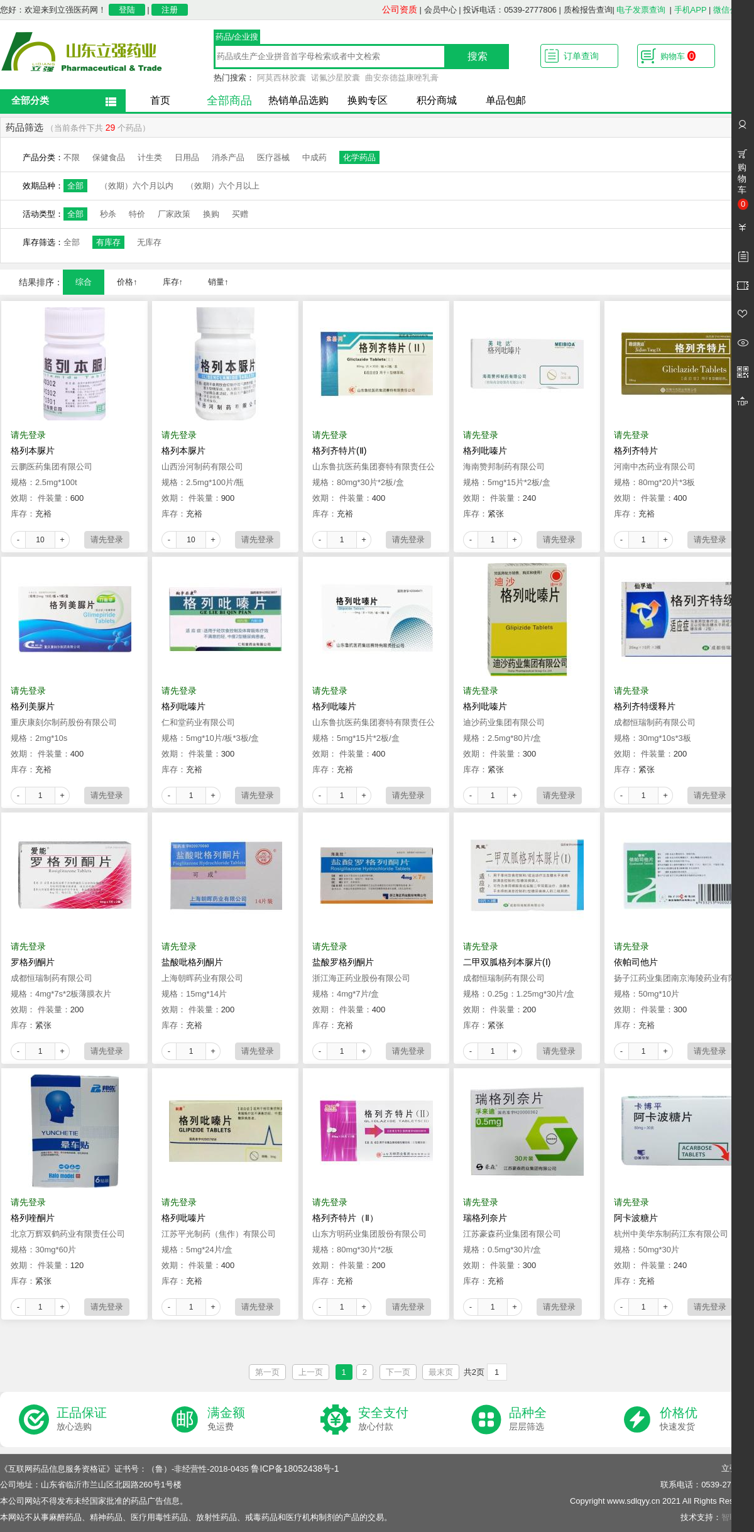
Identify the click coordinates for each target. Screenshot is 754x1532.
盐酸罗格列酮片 (343, 962)
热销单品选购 (298, 100)
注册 (169, 9)
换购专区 (367, 100)
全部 (75, 185)
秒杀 (108, 214)
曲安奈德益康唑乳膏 (402, 77)
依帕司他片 (636, 962)
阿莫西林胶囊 (281, 77)
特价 (137, 214)
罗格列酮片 (33, 962)
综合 (83, 282)
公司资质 (399, 9)
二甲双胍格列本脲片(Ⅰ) (506, 962)
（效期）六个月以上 (223, 185)
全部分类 (30, 100)
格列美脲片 (33, 706)
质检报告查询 (588, 9)
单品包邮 (506, 100)
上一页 (310, 1372)
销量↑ (218, 282)
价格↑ (127, 282)
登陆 (127, 9)
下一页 (398, 1372)
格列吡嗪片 (485, 451)
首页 (160, 100)
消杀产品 (228, 157)
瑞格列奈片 (485, 1218)
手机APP (690, 9)
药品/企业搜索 (237, 38)
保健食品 (108, 157)
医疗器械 (273, 157)
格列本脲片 (33, 451)
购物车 (678, 56)
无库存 (149, 242)
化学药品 (359, 157)
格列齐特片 (636, 451)
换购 (211, 214)
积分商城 (437, 100)
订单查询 (581, 56)
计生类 (150, 157)
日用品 (187, 157)
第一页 (267, 1372)
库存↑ (173, 282)
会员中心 (440, 9)
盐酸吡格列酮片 (192, 962)
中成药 (314, 157)
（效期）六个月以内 (136, 185)
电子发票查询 (640, 9)
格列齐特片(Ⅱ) (339, 451)
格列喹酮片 (33, 1218)
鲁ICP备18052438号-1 (295, 1469)
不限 (71, 157)
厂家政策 (174, 214)
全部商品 (229, 100)
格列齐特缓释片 (644, 706)
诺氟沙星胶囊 (335, 77)
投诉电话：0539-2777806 (510, 9)
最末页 (441, 1372)
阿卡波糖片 (636, 1218)
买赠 (240, 214)
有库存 (108, 242)
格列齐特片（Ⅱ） (345, 1218)
